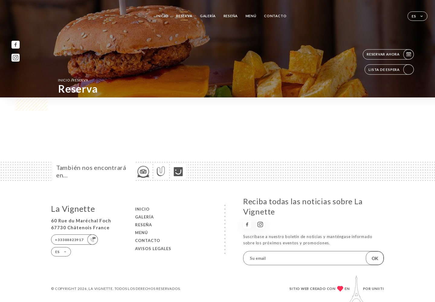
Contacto (275, 16)
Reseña (231, 16)
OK (375, 258)
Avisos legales (153, 248)
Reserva (184, 16)
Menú (251, 16)
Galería (208, 16)
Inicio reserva (73, 80)
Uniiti (378, 289)
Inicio (162, 16)
